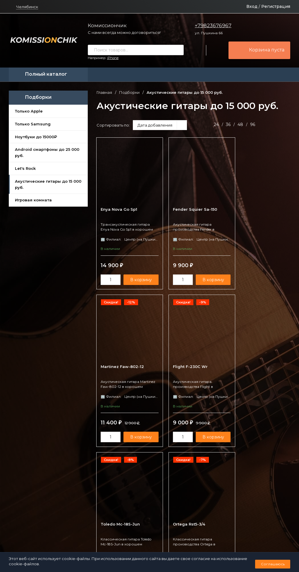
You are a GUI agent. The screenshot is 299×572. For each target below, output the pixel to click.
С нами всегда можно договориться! (124, 32)
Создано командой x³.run (175, 547)
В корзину (138, 280)
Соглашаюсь (273, 564)
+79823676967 (213, 25)
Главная (104, 92)
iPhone (112, 58)
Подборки (129, 92)
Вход (251, 6)
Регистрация (275, 6)
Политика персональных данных (124, 547)
